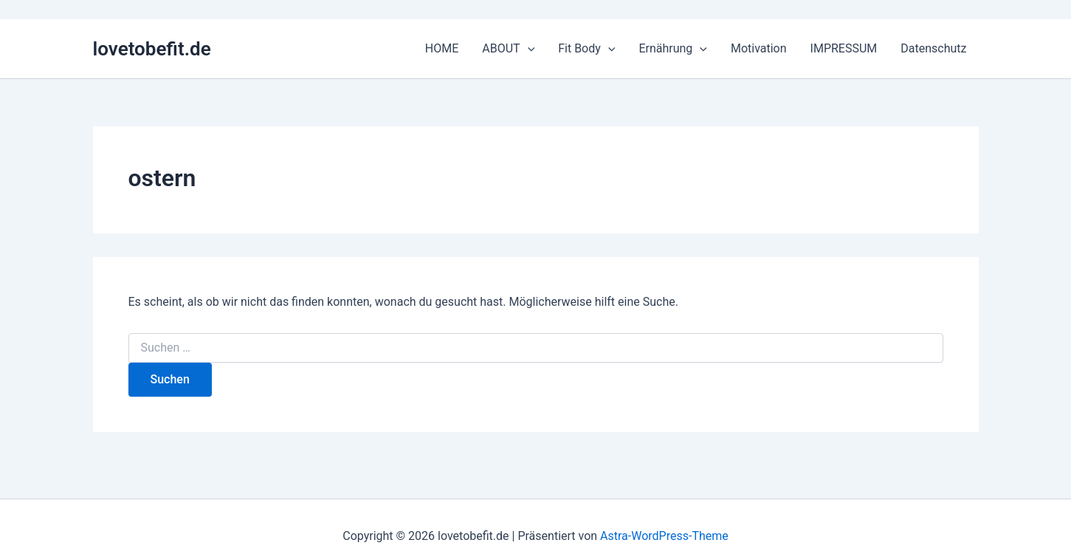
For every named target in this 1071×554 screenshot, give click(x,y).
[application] (527, 48)
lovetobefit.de (152, 49)
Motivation (759, 48)
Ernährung (672, 48)
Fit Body (586, 48)
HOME (441, 48)
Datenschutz (933, 48)
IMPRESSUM (844, 48)
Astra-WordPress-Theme (664, 536)
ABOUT (508, 48)
